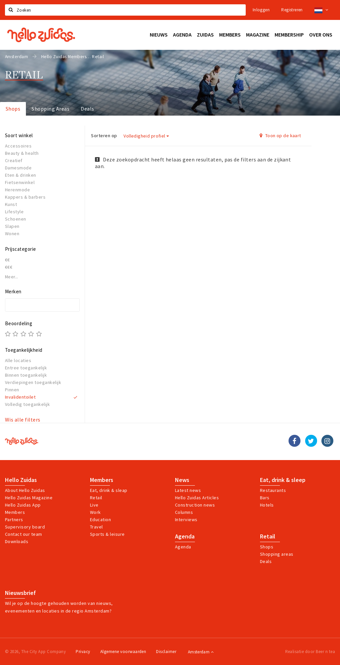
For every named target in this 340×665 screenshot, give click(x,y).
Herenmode (17, 190)
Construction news (195, 505)
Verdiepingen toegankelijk (33, 382)
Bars (265, 498)
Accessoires (18, 146)
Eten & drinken (20, 175)
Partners (14, 519)
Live (94, 505)
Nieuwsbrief (20, 593)
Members (15, 512)
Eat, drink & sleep (282, 480)
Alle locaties (18, 360)
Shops (13, 108)
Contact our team (23, 534)
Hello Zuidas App (23, 505)
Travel (96, 527)
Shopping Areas (50, 108)
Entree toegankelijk (26, 368)
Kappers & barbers (25, 197)
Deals (87, 108)
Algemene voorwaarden (123, 651)
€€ (7, 260)
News (182, 480)
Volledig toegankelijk (27, 404)
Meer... (11, 277)
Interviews (186, 519)
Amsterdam (200, 652)
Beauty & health (22, 153)
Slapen (12, 226)
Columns (184, 512)
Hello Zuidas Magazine (28, 498)
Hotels (267, 505)
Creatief (14, 160)
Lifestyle (14, 212)
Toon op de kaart (280, 136)
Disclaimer (166, 651)
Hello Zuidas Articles (197, 498)
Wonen (12, 234)
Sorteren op (104, 136)
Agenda (185, 536)
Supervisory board (25, 527)
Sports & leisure (107, 534)
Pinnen (12, 390)
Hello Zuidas (21, 480)
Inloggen (261, 10)
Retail (96, 498)
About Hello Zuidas (25, 490)
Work (95, 512)
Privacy (83, 651)
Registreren (291, 10)
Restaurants (273, 490)
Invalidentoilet (20, 397)
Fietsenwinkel (20, 182)
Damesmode (18, 168)
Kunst (11, 204)
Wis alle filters (23, 419)
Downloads (16, 541)
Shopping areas (277, 554)
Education (100, 519)
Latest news (188, 490)
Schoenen (15, 219)
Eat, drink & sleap (109, 490)
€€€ (8, 267)
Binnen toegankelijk (26, 375)
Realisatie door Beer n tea (310, 651)
